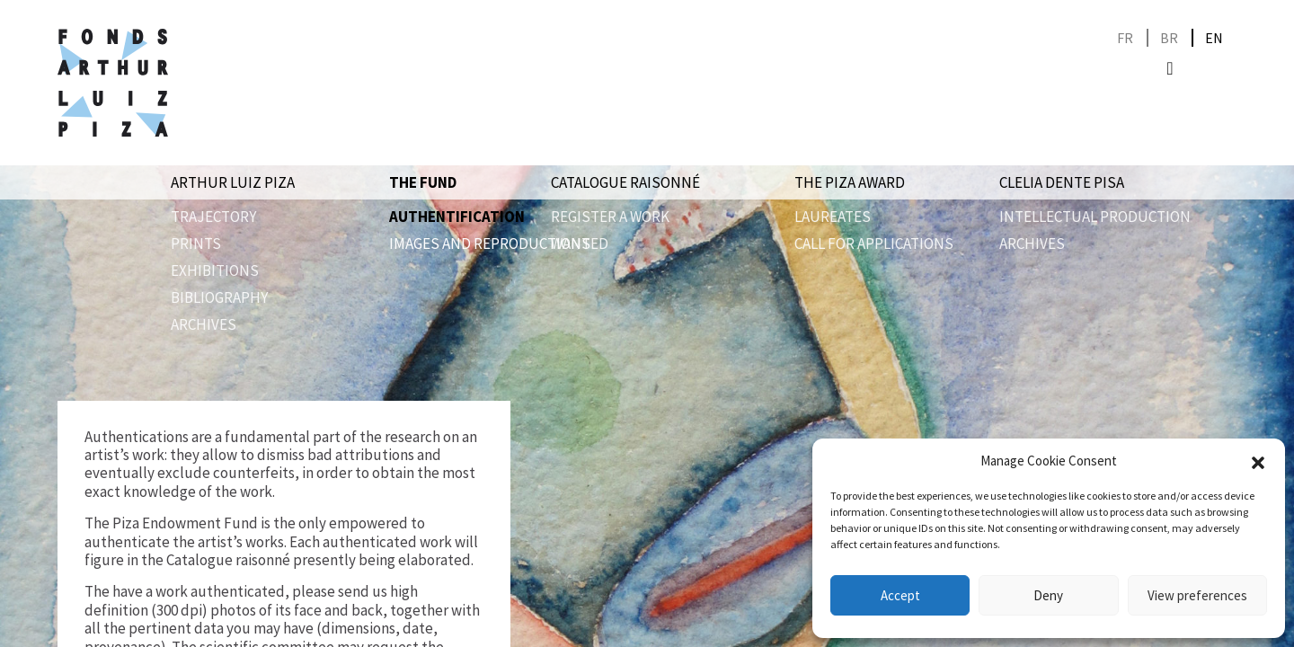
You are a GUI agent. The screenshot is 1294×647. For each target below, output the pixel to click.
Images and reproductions (489, 243)
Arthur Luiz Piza (233, 182)
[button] (1258, 461)
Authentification (457, 216)
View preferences (1197, 595)
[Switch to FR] (1125, 38)
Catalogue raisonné (625, 182)
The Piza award (849, 182)
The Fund (422, 182)
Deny (1048, 595)
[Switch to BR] (1169, 38)
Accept (900, 595)
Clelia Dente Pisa (1061, 182)
